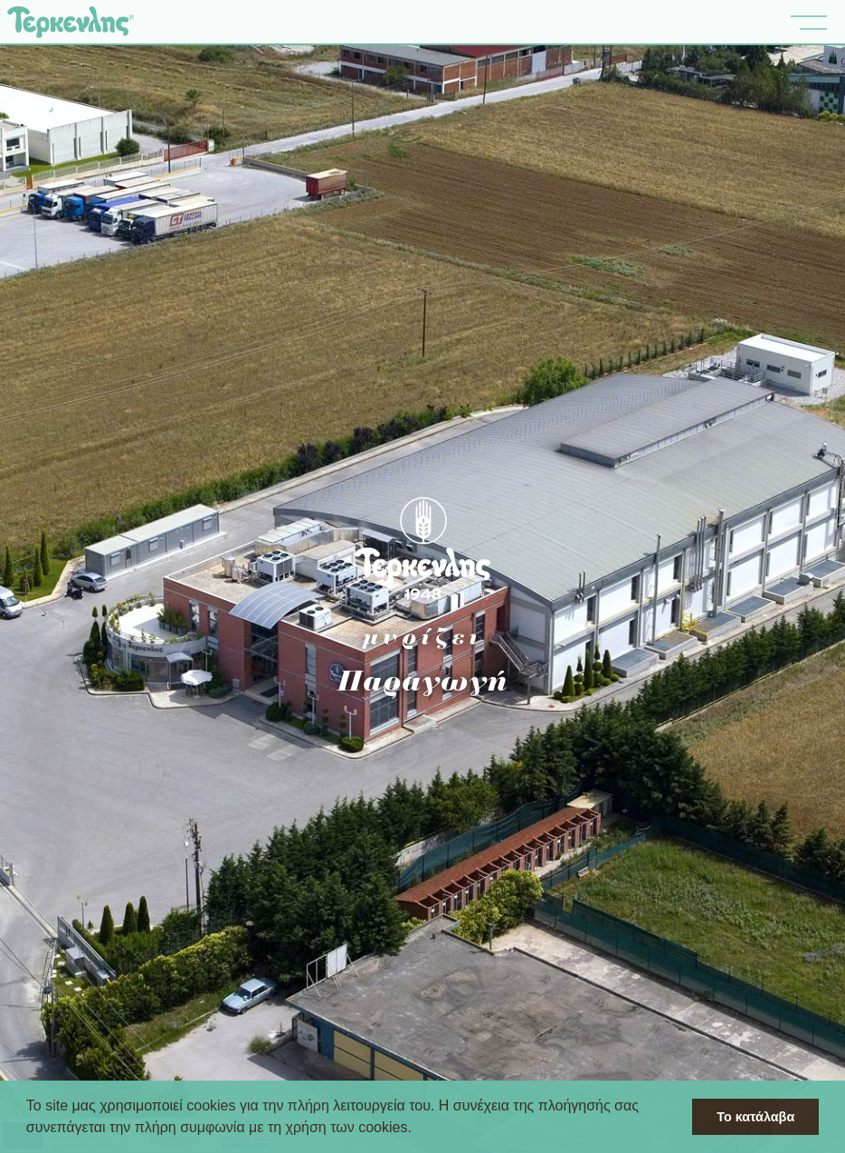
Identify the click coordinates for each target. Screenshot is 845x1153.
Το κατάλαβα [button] (755, 1117)
